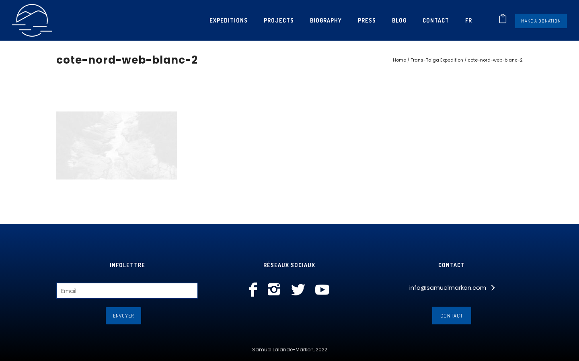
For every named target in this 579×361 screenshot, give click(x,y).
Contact (436, 20)
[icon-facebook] (255, 290)
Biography (326, 20)
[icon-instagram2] (276, 290)
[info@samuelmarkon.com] (451, 288)
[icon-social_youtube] (322, 290)
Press (367, 20)
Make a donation (541, 21)
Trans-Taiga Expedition (437, 60)
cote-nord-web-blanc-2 (495, 60)
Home (399, 60)
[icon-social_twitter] (300, 290)
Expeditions (228, 20)
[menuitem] (468, 20)
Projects (279, 20)
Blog (399, 20)
